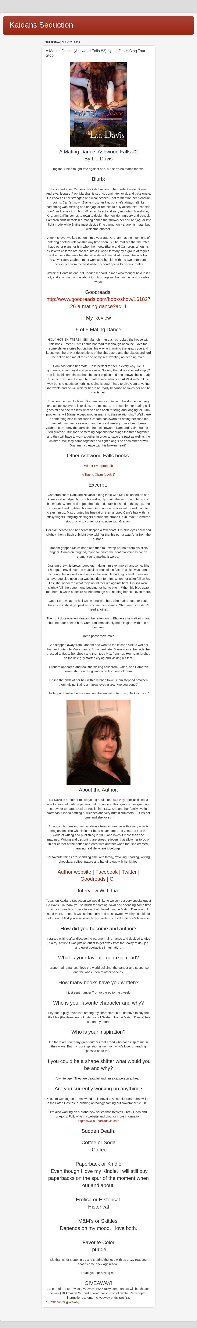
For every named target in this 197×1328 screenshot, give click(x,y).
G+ (113, 879)
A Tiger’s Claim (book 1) (98, 474)
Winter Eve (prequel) (98, 465)
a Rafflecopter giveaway (62, 1302)
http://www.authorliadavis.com (98, 1121)
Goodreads (92, 879)
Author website (74, 872)
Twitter (129, 872)
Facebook (106, 872)
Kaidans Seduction (41, 25)
